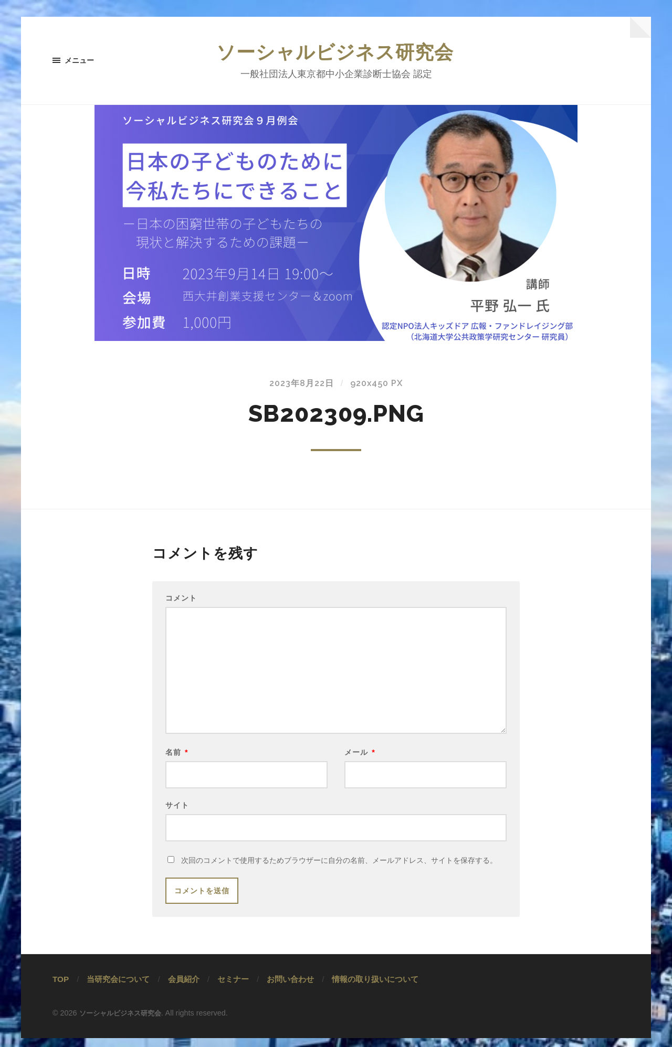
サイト (177, 812)
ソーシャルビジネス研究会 (336, 52)
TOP (60, 988)
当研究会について (118, 988)
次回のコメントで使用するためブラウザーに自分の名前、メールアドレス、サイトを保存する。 (339, 869)
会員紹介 (184, 988)
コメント (181, 599)
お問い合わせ (290, 988)
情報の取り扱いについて (375, 988)
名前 (176, 757)
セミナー (233, 988)
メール (359, 757)
